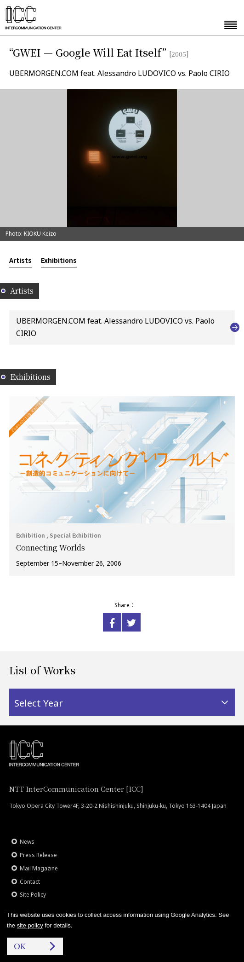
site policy (30, 925)
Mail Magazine (39, 868)
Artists (20, 260)
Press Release (38, 855)
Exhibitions (59, 260)
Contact (30, 882)
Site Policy (33, 894)
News (27, 842)
